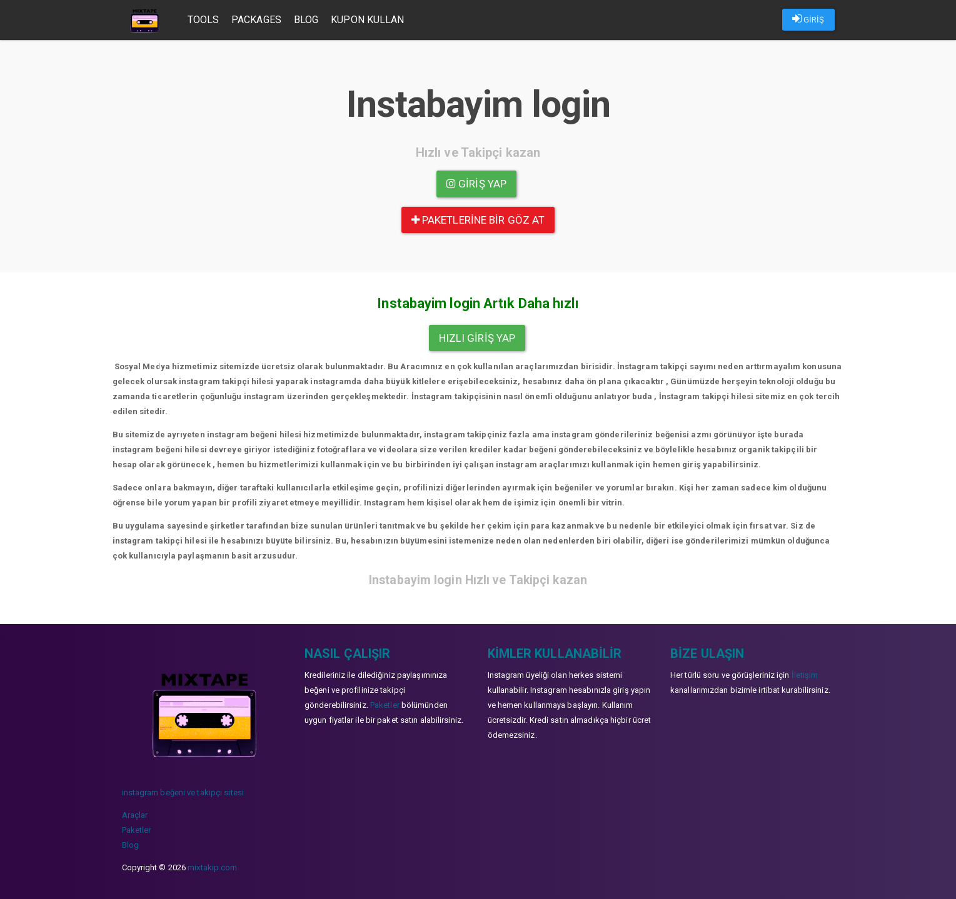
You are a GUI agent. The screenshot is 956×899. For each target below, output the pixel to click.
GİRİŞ (808, 18)
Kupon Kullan (368, 20)
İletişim (805, 675)
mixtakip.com (212, 867)
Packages (257, 20)
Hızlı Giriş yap (477, 338)
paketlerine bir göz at (478, 220)
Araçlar (135, 815)
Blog (306, 20)
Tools (204, 20)
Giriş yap (476, 183)
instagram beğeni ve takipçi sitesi (183, 792)
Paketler (136, 830)
